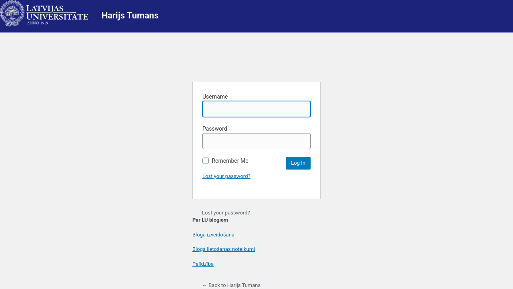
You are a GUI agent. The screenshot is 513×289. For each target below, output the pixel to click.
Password (256, 137)
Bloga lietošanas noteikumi (223, 249)
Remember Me (225, 161)
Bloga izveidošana (213, 235)
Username (256, 105)
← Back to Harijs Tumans (231, 285)
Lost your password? (226, 176)
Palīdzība (203, 264)
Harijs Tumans (130, 15)
